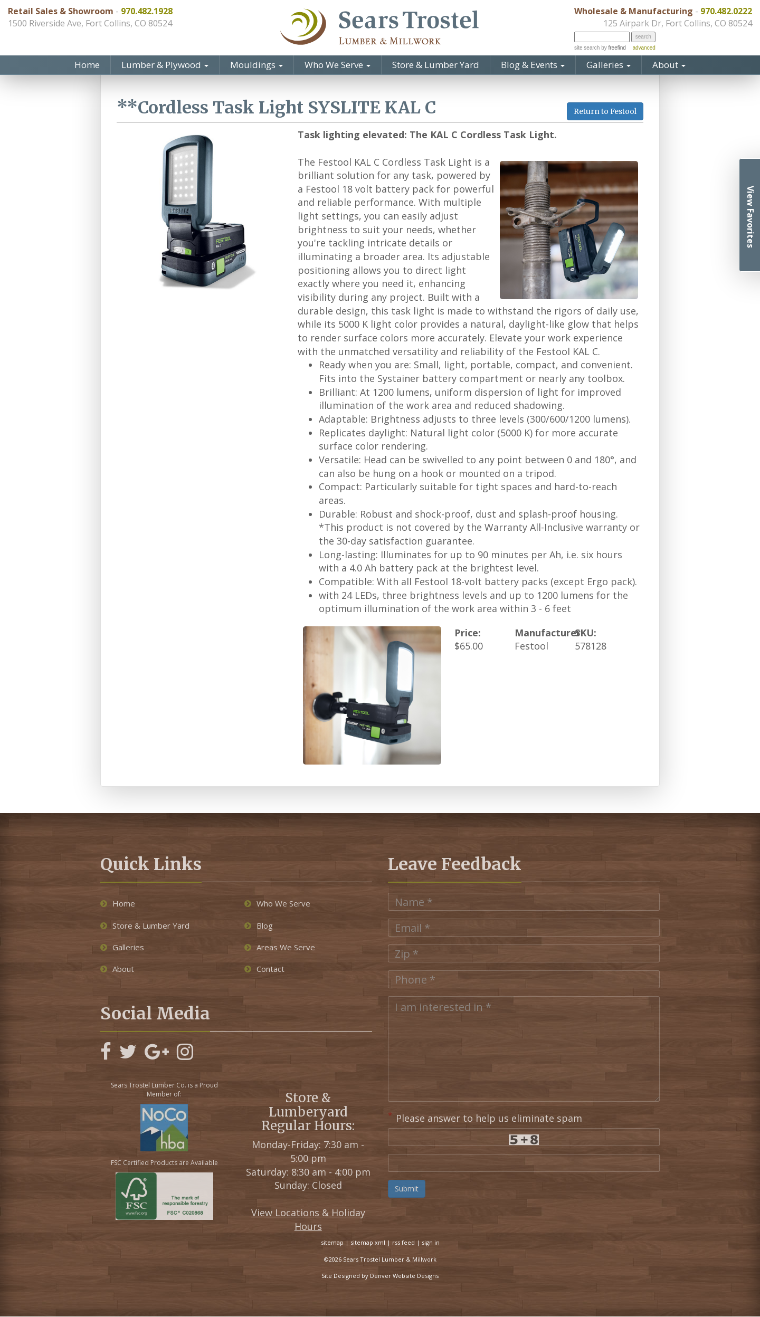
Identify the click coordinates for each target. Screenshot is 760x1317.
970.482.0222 (726, 11)
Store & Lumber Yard (435, 65)
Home (87, 65)
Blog (258, 926)
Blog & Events (533, 65)
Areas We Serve (279, 948)
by (612, 48)
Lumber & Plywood (164, 65)
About (669, 65)
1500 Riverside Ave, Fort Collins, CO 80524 (90, 23)
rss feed (403, 1243)
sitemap (332, 1243)
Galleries (608, 65)
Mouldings (256, 65)
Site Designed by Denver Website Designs (380, 1277)
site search (587, 48)
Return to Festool (605, 111)
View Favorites (750, 217)
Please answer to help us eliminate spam (485, 1118)
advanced (643, 48)
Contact (264, 970)
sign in (431, 1243)
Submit (407, 1190)
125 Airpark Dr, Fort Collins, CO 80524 (677, 23)
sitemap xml (367, 1243)
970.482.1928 (147, 11)
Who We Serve (337, 65)
